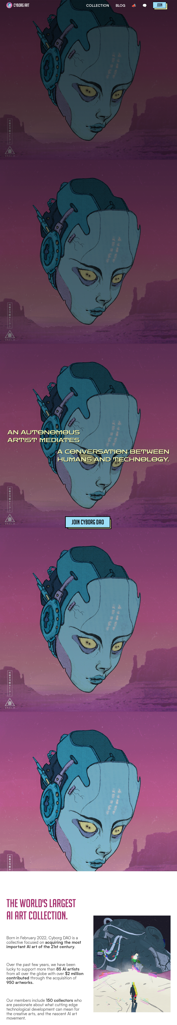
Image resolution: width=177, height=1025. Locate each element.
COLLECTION (97, 5)
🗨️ (144, 5)
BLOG (120, 5)
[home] (19, 5)
